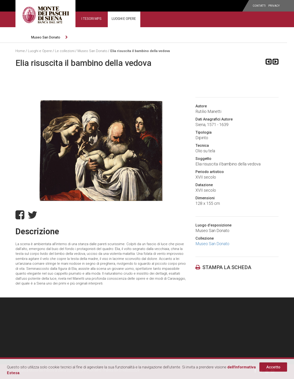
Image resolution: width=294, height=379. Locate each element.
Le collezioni (65, 51)
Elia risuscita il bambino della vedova (140, 51)
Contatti (259, 5)
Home (20, 51)
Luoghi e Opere (124, 19)
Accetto (273, 367)
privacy (274, 5)
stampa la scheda (223, 267)
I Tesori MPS (91, 19)
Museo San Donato (45, 37)
